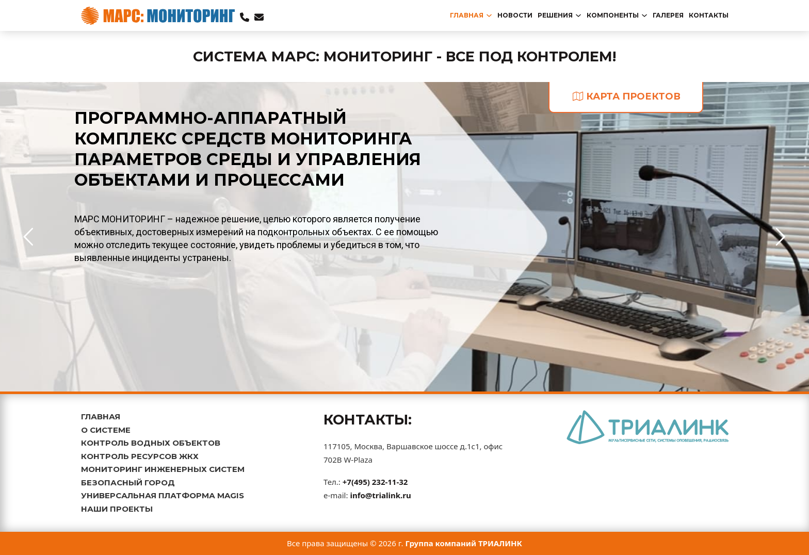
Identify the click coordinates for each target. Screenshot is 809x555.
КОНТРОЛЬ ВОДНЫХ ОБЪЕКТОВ (150, 443)
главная (466, 15)
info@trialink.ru (380, 495)
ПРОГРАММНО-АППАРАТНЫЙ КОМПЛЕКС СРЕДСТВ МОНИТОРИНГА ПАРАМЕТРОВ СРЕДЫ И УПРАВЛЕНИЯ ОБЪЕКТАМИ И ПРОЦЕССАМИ (247, 149)
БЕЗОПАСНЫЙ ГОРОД (128, 482)
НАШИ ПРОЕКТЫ (117, 509)
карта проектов (627, 96)
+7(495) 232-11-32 (375, 482)
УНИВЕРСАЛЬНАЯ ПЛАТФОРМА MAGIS (162, 495)
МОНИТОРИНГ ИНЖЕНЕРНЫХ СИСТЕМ (163, 469)
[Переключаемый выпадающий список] (489, 15)
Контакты (709, 15)
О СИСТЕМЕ (106, 430)
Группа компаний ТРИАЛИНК (464, 543)
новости (514, 15)
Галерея (668, 15)
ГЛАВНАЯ (100, 416)
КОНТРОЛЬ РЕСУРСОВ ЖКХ (140, 456)
